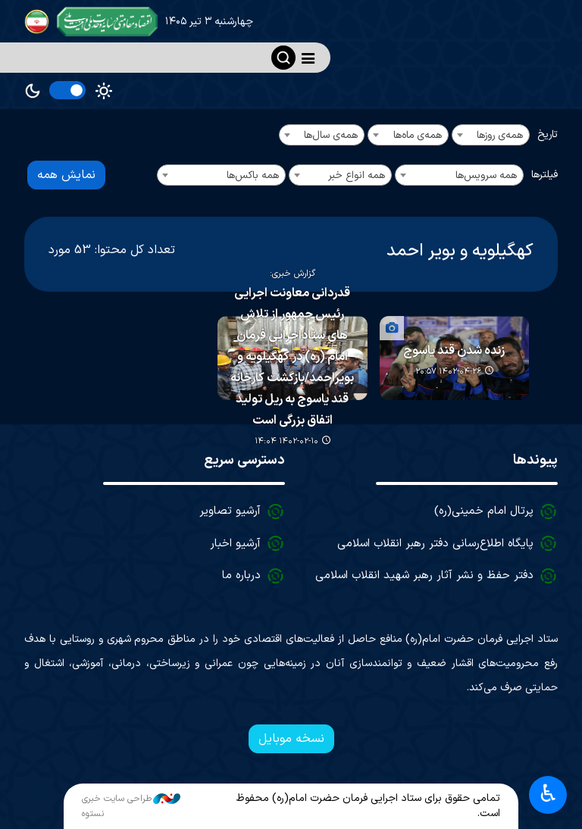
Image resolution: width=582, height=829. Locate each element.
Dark (32, 91)
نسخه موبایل (291, 739)
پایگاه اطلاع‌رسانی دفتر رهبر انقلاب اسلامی (435, 543)
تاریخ (547, 134)
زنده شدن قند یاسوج (454, 351)
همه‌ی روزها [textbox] (500, 135)
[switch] (67, 90)
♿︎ (548, 795)
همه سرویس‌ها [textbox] (486, 175)
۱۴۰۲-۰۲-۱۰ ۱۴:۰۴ (286, 441)
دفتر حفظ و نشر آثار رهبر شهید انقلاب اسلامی (424, 575)
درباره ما (241, 575)
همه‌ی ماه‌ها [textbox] (417, 135)
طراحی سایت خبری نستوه (131, 806)
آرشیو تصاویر (230, 511)
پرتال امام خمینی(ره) (484, 511)
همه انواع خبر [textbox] (356, 175)
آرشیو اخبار (235, 543)
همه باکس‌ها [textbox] (253, 175)
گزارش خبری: (292, 273)
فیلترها (544, 175)
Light (103, 91)
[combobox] (491, 134)
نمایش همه (66, 175)
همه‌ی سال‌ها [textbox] (331, 135)
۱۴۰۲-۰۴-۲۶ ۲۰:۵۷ (448, 371)
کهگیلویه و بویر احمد (460, 251)
